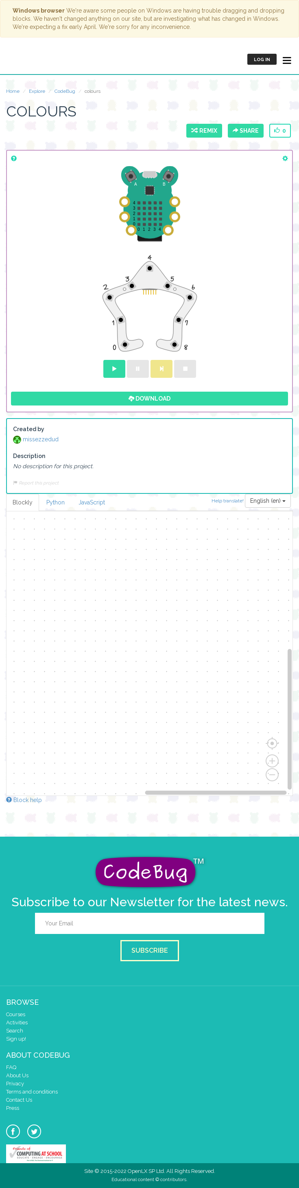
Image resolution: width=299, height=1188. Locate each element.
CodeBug (33, 59)
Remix (204, 130)
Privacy (15, 1084)
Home (13, 91)
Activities (17, 1022)
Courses (15, 1014)
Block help (24, 800)
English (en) (268, 501)
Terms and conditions (32, 1092)
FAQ (11, 1067)
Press (12, 1108)
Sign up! (16, 1039)
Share (246, 130)
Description (29, 456)
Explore (37, 91)
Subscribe (149, 950)
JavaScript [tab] (92, 502)
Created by (28, 429)
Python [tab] (55, 502)
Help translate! (228, 501)
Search (14, 1031)
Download (149, 398)
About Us (17, 1075)
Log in (262, 59)
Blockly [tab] (23, 502)
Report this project (36, 483)
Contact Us (19, 1100)
